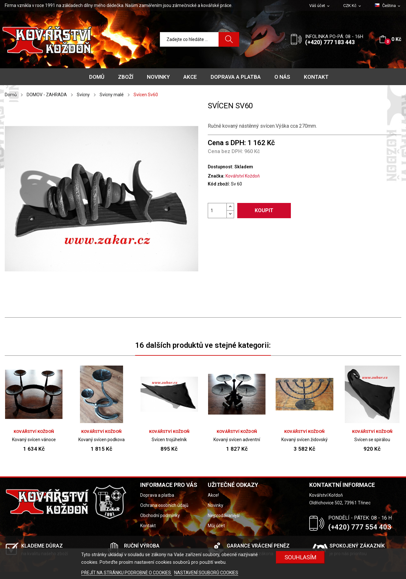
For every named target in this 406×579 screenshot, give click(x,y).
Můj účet (216, 525)
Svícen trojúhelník (169, 439)
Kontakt (148, 525)
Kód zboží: (219, 183)
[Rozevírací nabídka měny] (352, 5)
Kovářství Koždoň (243, 175)
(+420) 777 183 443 (330, 42)
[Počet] (217, 210)
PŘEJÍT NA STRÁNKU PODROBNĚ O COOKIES (126, 572)
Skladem (243, 166)
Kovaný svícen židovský (304, 439)
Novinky (215, 505)
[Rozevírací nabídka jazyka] (388, 5)
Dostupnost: (220, 166)
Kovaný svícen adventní (236, 439)
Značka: (216, 175)
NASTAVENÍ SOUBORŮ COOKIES (206, 572)
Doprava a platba (157, 495)
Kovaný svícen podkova (101, 439)
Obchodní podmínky (160, 515)
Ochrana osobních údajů (164, 505)
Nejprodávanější (223, 515)
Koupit (264, 210)
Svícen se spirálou (372, 439)
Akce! (213, 495)
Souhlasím (301, 557)
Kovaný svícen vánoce (34, 439)
